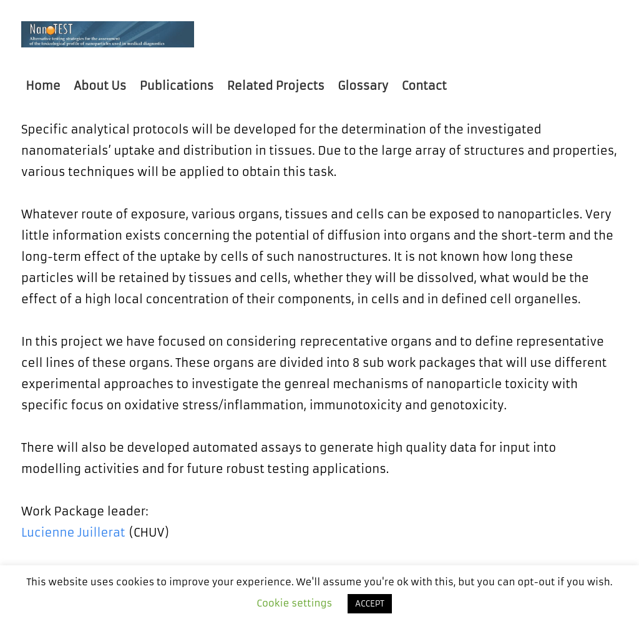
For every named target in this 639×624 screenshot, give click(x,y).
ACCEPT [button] (369, 603)
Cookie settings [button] (294, 603)
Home (43, 86)
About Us (100, 86)
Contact (424, 86)
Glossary (363, 86)
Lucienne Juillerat (73, 532)
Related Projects (275, 86)
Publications (176, 86)
